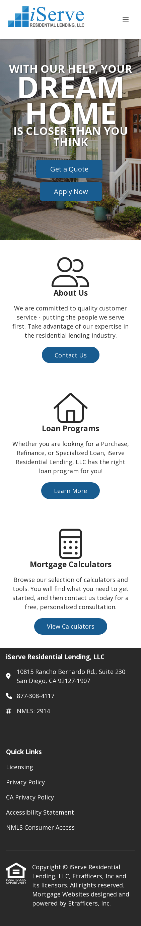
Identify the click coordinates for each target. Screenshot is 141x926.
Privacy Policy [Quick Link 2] (25, 782)
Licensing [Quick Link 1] (19, 767)
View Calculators (70, 626)
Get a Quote (69, 169)
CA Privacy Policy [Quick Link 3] (30, 797)
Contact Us (71, 355)
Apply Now (71, 191)
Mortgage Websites (61, 894)
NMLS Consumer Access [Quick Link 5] (40, 827)
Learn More (70, 491)
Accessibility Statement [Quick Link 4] (40, 812)
